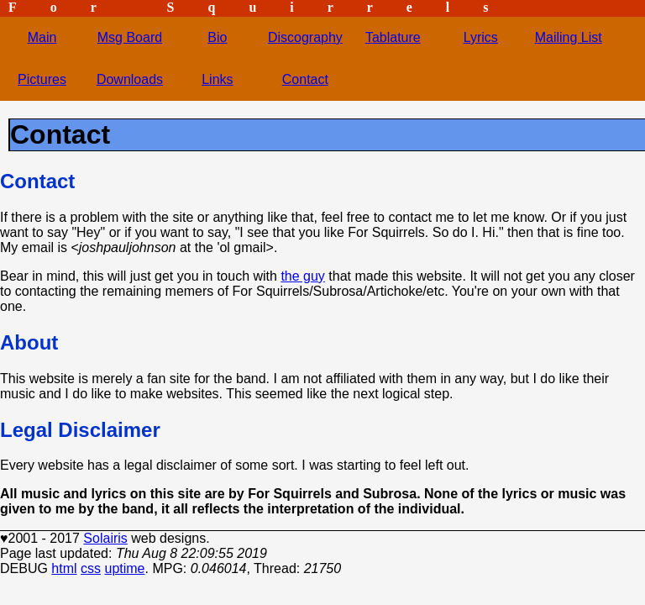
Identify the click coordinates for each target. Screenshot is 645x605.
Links (217, 79)
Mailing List (568, 37)
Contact (305, 79)
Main (42, 37)
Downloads (130, 79)
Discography (305, 37)
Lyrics (481, 37)
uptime (124, 568)
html (63, 568)
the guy (302, 276)
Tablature (393, 37)
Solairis (105, 538)
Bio (217, 37)
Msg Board (129, 37)
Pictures (42, 79)
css (91, 568)
